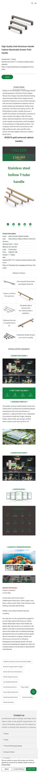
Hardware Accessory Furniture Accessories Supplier (17, 661)
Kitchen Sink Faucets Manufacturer (12, 672)
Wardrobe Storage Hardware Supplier (13, 666)
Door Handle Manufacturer (10, 682)
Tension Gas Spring (27, 697)
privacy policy (6, 764)
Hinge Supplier (25, 687)
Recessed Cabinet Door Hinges (17, 98)
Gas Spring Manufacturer (10, 687)
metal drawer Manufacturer (10, 697)
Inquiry (7, 77)
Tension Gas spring (8, 702)
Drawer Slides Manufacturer (10, 692)
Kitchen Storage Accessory (10, 677)
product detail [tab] (19, 87)
